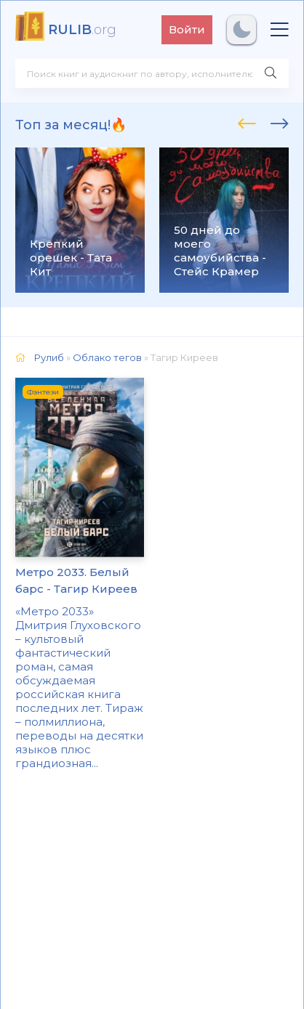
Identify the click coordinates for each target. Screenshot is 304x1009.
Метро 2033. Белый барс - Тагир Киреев (76, 580)
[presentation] (247, 121)
